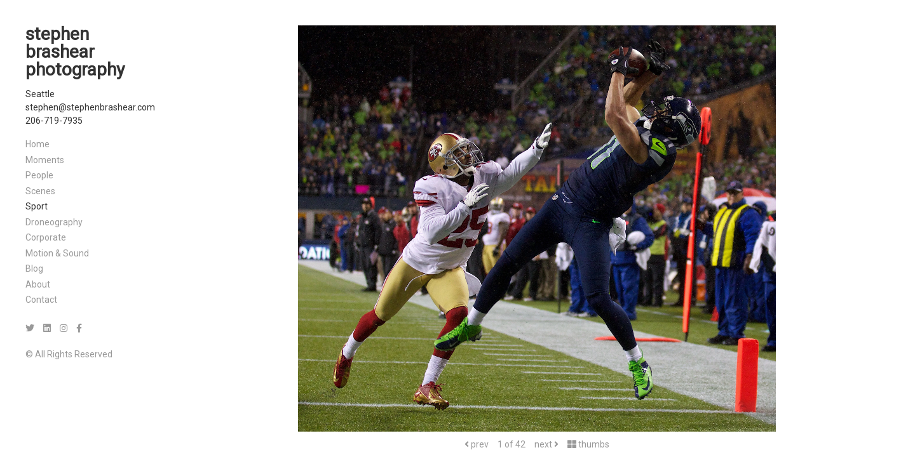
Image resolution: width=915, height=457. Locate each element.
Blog (34, 268)
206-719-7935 (54, 121)
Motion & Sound (57, 253)
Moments (44, 160)
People (39, 175)
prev (476, 444)
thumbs (588, 444)
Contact (41, 300)
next (546, 444)
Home (37, 144)
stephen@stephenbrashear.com (90, 107)
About (37, 284)
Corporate (45, 237)
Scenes (40, 191)
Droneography (54, 222)
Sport (36, 206)
